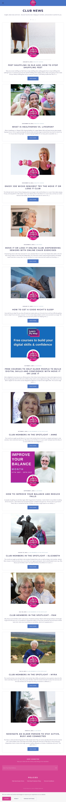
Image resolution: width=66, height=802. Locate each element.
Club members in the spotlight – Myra (33, 674)
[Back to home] (33, 3)
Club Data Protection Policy (34, 781)
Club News (38, 244)
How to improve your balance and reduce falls (33, 495)
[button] (3, 3)
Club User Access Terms (18, 781)
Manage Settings (29, 798)
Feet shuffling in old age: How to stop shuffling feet (33, 66)
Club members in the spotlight (38, 431)
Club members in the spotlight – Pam (33, 615)
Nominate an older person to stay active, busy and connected (33, 735)
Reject (16, 798)
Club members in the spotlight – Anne (33, 435)
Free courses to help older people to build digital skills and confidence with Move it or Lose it (33, 371)
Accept (6, 798)
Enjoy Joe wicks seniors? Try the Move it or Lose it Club (33, 187)
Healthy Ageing (38, 61)
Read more (33, 78)
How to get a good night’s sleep (33, 310)
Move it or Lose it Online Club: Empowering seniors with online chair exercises (33, 249)
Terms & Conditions (49, 781)
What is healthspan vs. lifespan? (33, 127)
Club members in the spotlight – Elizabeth (33, 556)
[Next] (35, 20)
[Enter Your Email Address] (30, 767)
